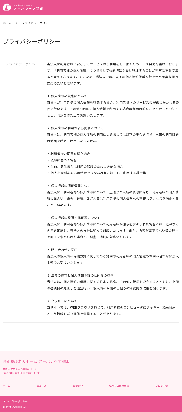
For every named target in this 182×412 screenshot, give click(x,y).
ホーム (7, 23)
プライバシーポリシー (15, 401)
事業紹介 (78, 385)
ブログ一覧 (161, 385)
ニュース (41, 385)
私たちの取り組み (119, 385)
